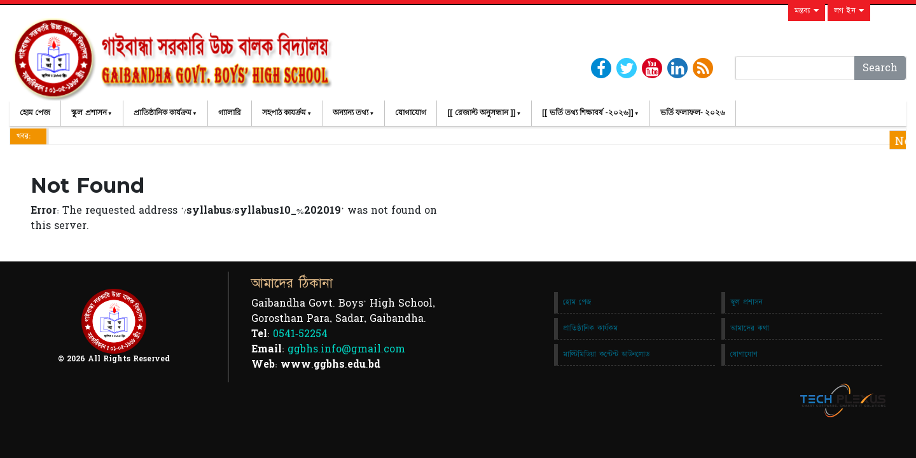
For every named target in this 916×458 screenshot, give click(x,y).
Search (880, 68)
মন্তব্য (807, 11)
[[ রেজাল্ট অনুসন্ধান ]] (481, 112)
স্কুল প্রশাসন (88, 112)
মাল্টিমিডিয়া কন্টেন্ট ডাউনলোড (606, 354)
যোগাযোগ (410, 112)
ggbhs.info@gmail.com (346, 349)
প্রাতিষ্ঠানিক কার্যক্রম (162, 112)
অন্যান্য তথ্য (350, 112)
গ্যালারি (229, 112)
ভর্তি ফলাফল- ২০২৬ (693, 112)
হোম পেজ (35, 112)
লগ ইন (849, 11)
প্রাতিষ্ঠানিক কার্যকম (590, 328)
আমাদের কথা (749, 328)
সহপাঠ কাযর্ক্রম (284, 112)
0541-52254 (300, 334)
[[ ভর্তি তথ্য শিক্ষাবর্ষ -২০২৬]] (587, 112)
